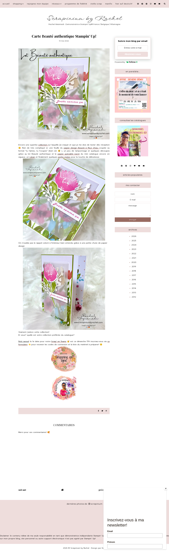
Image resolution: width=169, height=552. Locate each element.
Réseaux (56, 3)
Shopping (17, 3)
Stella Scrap (96, 3)
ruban (32, 157)
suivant (22, 489)
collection (43, 144)
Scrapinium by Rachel (84, 18)
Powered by (126, 62)
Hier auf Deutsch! (124, 3)
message (133, 209)
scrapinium (95, 504)
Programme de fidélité (76, 3)
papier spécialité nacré (69, 153)
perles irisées (64, 157)
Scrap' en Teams (58, 341)
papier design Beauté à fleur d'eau (81, 147)
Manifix (108, 3)
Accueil (6, 3)
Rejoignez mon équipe (38, 3)
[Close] (166, 488)
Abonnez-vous (133, 54)
